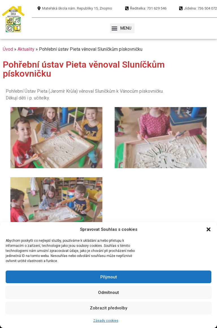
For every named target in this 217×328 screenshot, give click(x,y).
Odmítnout (108, 292)
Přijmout (108, 277)
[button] (208, 229)
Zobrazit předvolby (108, 308)
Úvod (8, 49)
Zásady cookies (105, 321)
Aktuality (26, 49)
